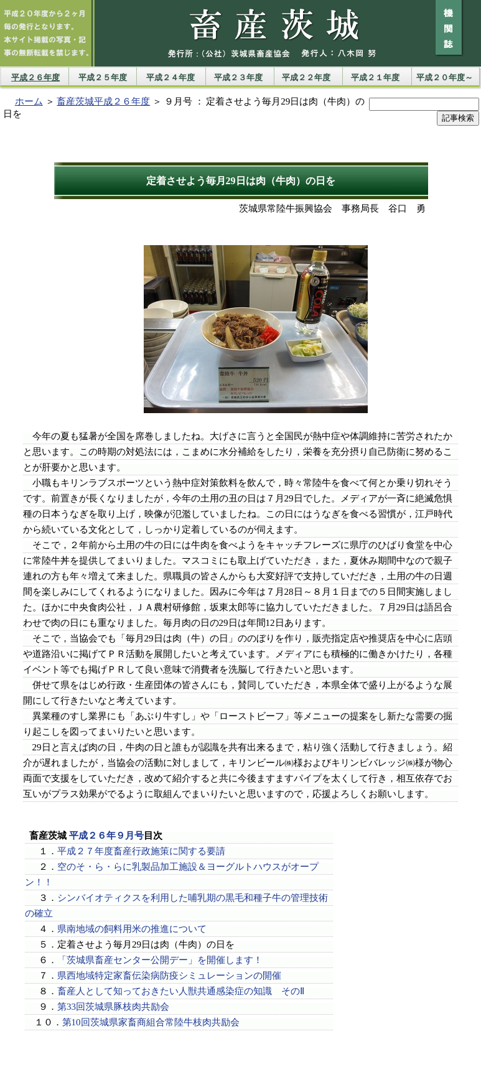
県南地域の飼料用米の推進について (132, 929)
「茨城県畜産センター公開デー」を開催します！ (160, 960)
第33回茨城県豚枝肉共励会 (113, 1007)
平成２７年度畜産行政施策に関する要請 (141, 851)
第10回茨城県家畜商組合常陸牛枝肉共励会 (151, 1022)
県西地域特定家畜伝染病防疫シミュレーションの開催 (169, 976)
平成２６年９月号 (106, 836)
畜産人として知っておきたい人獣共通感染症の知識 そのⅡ (180, 991)
